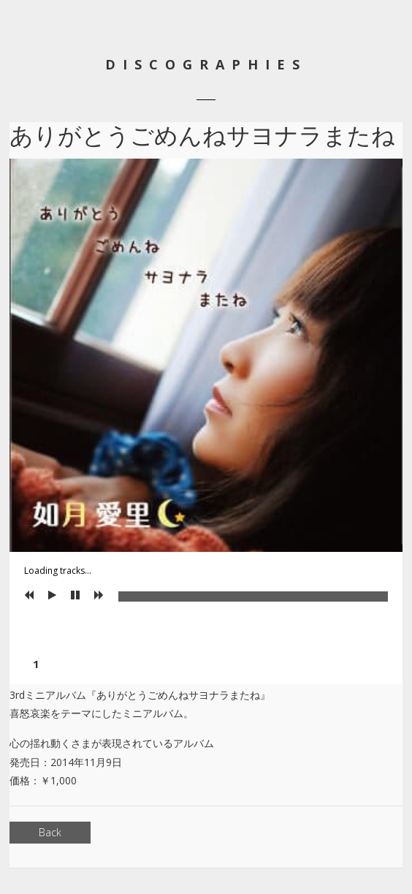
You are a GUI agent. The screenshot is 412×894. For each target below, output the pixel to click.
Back (50, 832)
